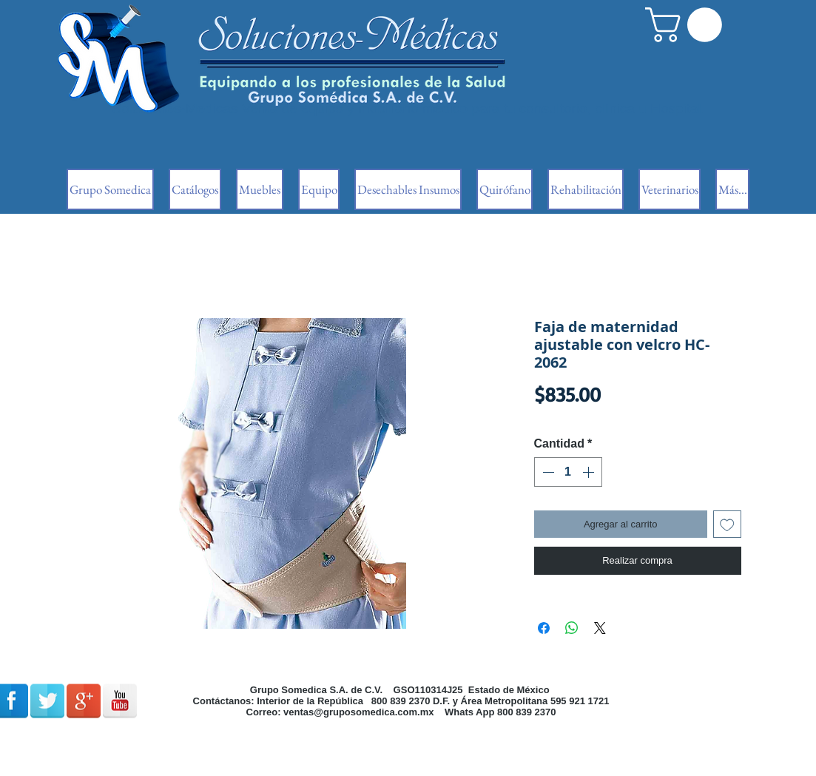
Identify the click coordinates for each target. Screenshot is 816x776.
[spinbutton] (568, 472)
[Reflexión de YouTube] (120, 701)
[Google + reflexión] (84, 701)
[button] (687, 24)
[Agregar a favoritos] (727, 524)
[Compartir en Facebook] (544, 628)
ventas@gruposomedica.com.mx (358, 712)
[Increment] (589, 472)
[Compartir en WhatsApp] (572, 628)
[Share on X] (600, 628)
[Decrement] (546, 472)
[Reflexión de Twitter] (47, 701)
